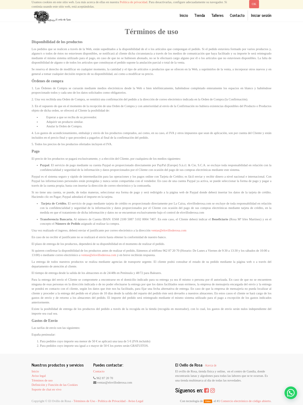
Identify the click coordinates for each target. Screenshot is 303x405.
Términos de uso (42, 380)
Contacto (99, 371)
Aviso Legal (135, 401)
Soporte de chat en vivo (46, 389)
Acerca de (211, 365)
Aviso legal (39, 375)
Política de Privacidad (112, 401)
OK (254, 4)
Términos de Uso (84, 401)
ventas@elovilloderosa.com (168, 230)
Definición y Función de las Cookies (55, 384)
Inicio (35, 371)
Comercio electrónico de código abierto (246, 401)
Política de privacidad (133, 2)
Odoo (208, 401)
